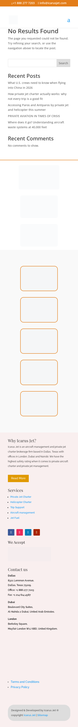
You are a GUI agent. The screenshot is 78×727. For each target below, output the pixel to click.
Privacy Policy (20, 687)
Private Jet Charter (20, 496)
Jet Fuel (14, 518)
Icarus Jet (30, 715)
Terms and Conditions (25, 681)
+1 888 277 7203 (24, 3)
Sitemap (42, 715)
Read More (18, 478)
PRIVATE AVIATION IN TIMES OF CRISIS (34, 116)
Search (63, 63)
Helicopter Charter (20, 502)
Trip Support (17, 507)
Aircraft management (22, 512)
